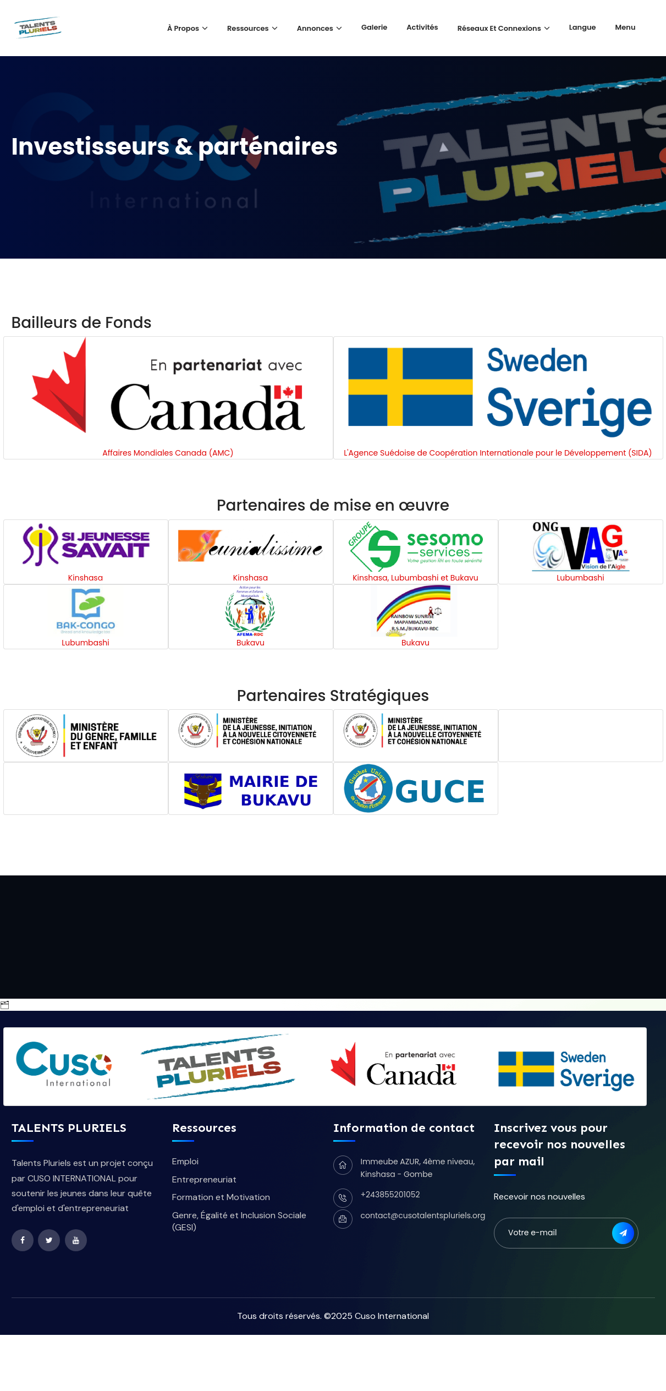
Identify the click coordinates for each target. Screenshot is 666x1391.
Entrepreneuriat (204, 1179)
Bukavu (250, 642)
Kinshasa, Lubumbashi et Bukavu (415, 577)
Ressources (248, 28)
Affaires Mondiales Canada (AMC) (167, 452)
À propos (183, 28)
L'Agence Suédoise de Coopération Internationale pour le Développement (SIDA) (498, 452)
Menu (625, 27)
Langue (582, 27)
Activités (422, 27)
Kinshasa (85, 577)
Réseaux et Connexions (499, 28)
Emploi (185, 1161)
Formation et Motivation (221, 1197)
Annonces (315, 28)
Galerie (374, 27)
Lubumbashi (580, 577)
